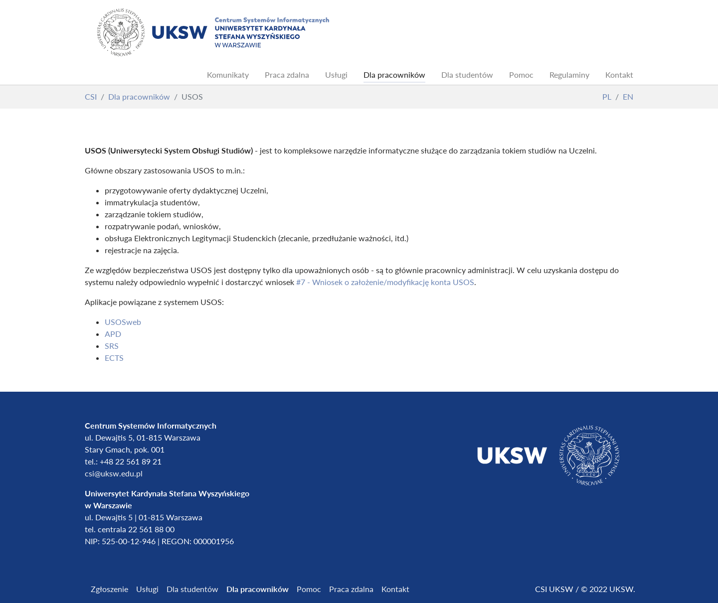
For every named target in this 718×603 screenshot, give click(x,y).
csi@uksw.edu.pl (114, 473)
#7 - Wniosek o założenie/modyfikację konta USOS (385, 282)
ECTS (114, 357)
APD (113, 333)
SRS (112, 345)
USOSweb (123, 321)
